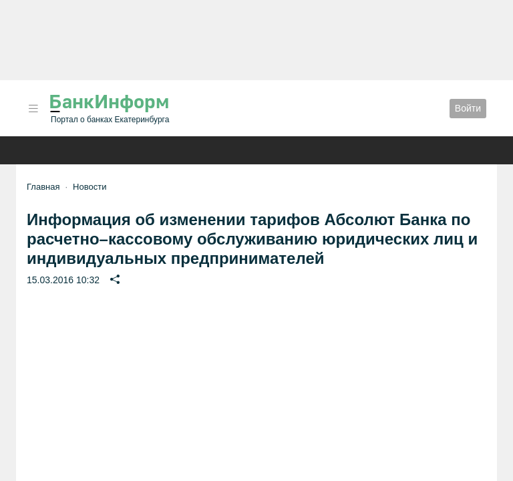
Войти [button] (468, 108)
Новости (89, 187)
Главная (43, 187)
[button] (33, 109)
